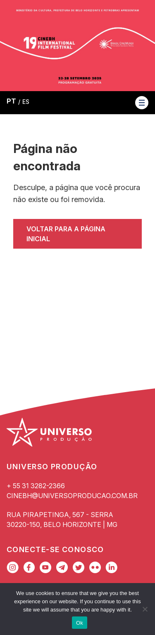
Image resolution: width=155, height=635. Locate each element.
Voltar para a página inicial (65, 234)
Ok (79, 623)
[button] (141, 102)
